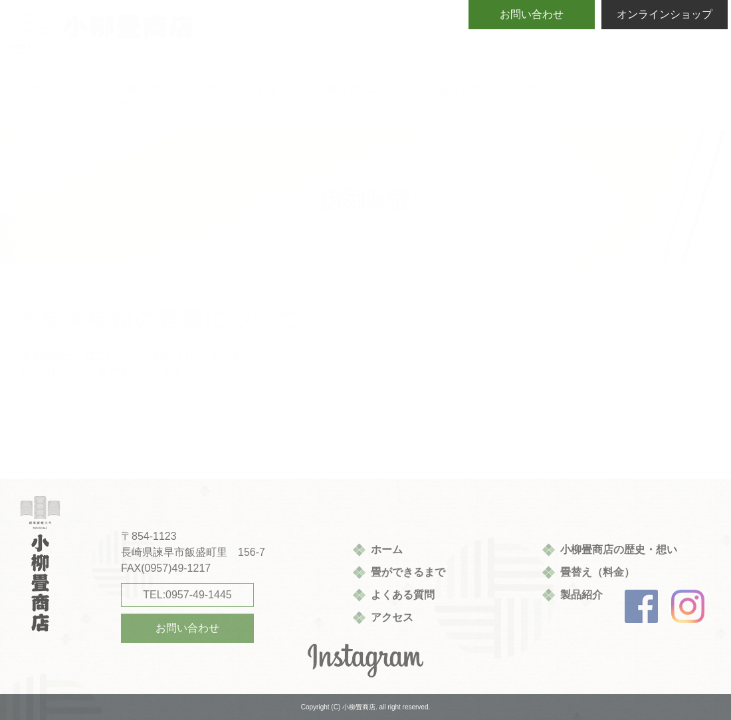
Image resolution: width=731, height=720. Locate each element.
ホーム (387, 549)
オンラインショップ (664, 14)
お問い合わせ (532, 14)
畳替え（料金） (597, 572)
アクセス (392, 617)
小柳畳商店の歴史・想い (618, 549)
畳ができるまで (408, 572)
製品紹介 (581, 594)
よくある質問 (403, 594)
